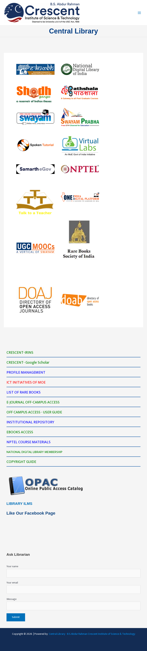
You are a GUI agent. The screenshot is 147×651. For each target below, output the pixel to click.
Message (74, 603)
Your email (74, 587)
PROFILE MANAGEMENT (26, 372)
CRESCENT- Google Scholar (28, 362)
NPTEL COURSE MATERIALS (29, 442)
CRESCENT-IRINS (20, 352)
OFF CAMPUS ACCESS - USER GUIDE (34, 412)
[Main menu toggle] (139, 13)
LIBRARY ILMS (19, 504)
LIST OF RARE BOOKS (24, 392)
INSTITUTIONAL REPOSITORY (30, 422)
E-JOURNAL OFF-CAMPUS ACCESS (33, 402)
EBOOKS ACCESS (20, 432)
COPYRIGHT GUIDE (21, 462)
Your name (74, 571)
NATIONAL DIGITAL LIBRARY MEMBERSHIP (34, 452)
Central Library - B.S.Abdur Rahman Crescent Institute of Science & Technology (92, 634)
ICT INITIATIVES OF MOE (26, 382)
